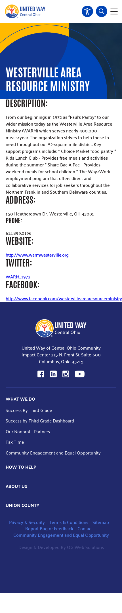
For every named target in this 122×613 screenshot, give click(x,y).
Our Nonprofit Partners (28, 431)
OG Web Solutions (85, 547)
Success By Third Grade (29, 410)
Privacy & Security (27, 522)
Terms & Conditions (68, 522)
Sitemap (100, 522)
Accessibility (87, 11)
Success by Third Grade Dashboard (40, 421)
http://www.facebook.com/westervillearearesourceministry (64, 298)
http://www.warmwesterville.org (37, 255)
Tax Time (15, 442)
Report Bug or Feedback (49, 528)
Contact (85, 528)
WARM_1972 (18, 276)
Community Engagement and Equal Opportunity (53, 453)
